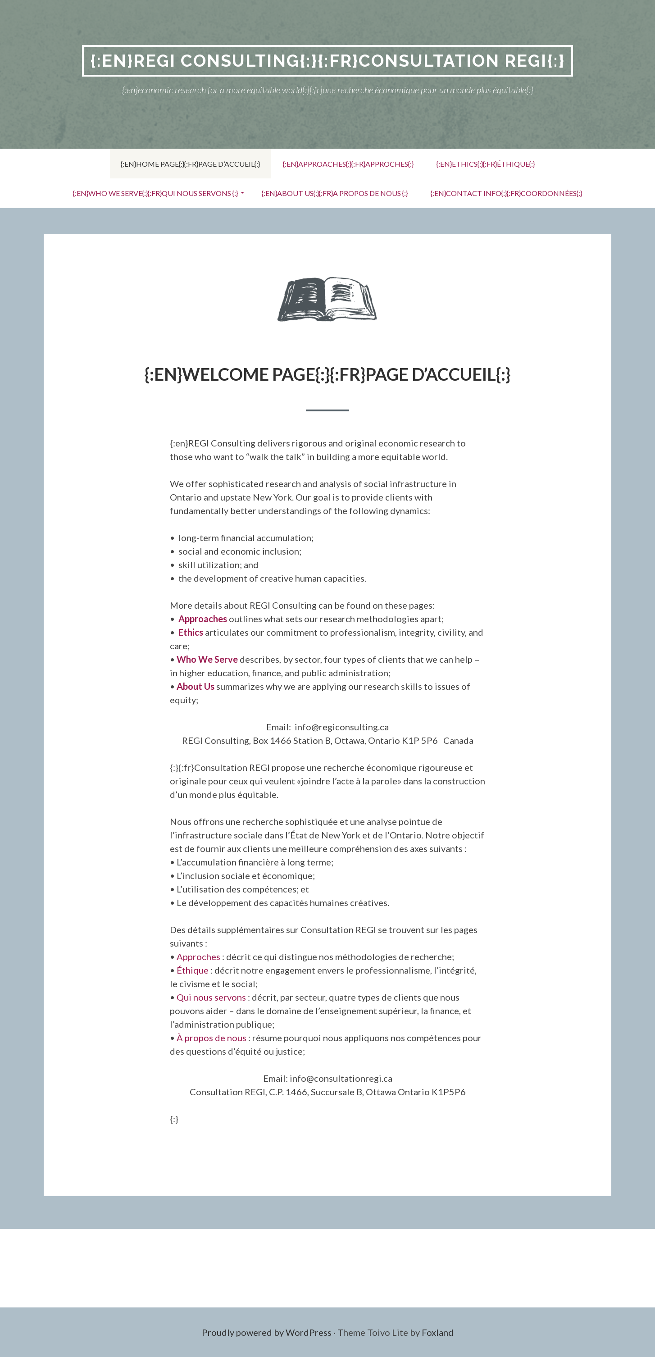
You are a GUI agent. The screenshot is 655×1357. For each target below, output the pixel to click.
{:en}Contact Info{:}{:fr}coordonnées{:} (506, 193)
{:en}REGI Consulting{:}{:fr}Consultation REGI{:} (327, 60)
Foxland (438, 1332)
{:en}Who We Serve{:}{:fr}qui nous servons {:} (155, 193)
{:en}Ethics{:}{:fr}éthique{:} (486, 163)
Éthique (193, 970)
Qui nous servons (211, 997)
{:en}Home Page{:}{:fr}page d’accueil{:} (190, 163)
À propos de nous (211, 1037)
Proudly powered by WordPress (267, 1332)
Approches (198, 956)
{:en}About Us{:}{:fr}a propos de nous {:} (335, 193)
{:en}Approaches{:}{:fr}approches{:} (348, 163)
